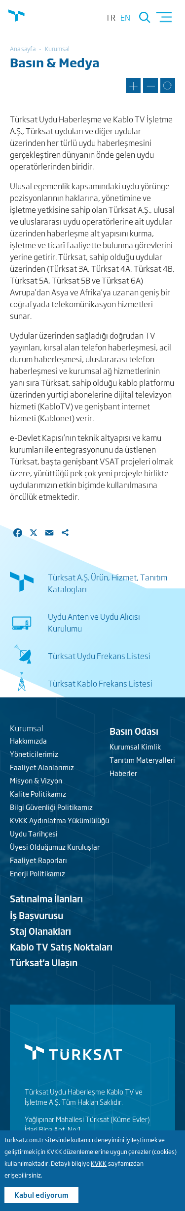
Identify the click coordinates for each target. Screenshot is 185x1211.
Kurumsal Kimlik (135, 746)
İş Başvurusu (36, 915)
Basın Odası (134, 730)
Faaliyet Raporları (38, 860)
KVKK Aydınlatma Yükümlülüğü (59, 820)
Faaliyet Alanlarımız (42, 767)
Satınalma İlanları (46, 898)
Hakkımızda (28, 740)
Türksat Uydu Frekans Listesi (99, 656)
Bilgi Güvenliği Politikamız (51, 807)
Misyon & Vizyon (36, 780)
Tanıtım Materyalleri (142, 759)
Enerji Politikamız (37, 873)
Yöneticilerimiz (34, 754)
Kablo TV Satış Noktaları (61, 946)
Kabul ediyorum (41, 1196)
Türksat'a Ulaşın (43, 962)
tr (110, 17)
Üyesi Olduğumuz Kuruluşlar (55, 846)
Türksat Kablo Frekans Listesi (100, 683)
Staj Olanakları (40, 930)
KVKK (99, 1164)
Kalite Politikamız (38, 793)
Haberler (123, 773)
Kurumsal (57, 48)
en (125, 17)
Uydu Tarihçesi (34, 833)
